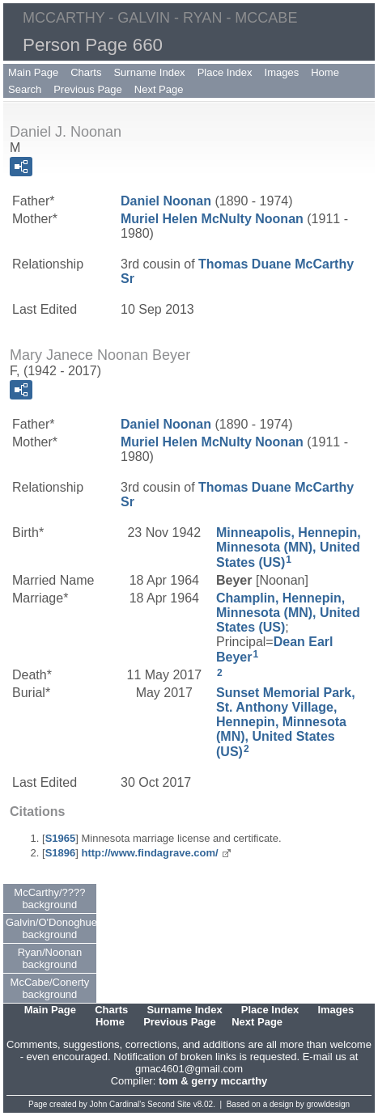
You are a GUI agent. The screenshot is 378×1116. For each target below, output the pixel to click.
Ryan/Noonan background (50, 958)
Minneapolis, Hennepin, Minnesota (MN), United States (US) (288, 547)
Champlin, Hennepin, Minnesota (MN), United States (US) (288, 612)
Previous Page (87, 89)
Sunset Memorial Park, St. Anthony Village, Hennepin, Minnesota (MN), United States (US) (285, 722)
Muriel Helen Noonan (212, 219)
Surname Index (149, 72)
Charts (85, 72)
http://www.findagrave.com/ (149, 853)
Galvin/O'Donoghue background (51, 928)
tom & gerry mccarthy (213, 1081)
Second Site (169, 1104)
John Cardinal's (118, 1104)
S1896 (60, 853)
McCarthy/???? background (49, 898)
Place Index (225, 72)
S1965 (60, 838)
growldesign (328, 1104)
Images (282, 72)
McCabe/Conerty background (50, 988)
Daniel (166, 201)
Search (24, 89)
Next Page (159, 89)
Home (325, 72)
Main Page (33, 72)
